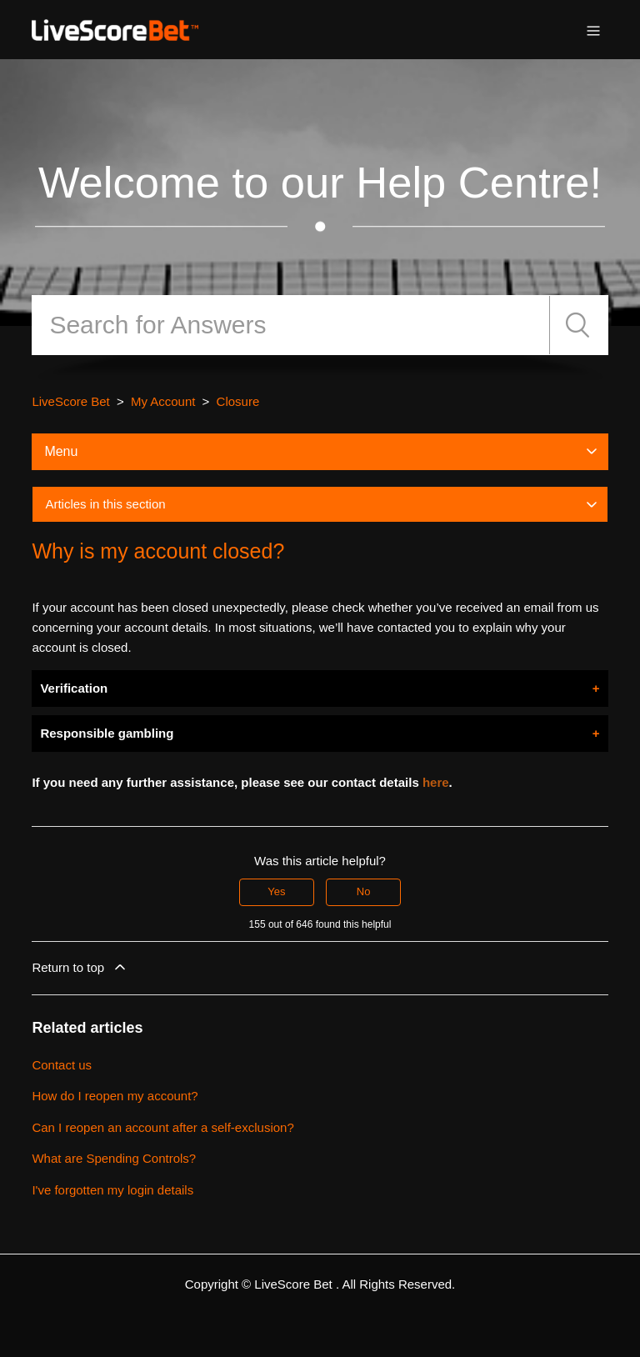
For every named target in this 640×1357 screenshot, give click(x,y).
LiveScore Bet (70, 401)
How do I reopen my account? (115, 1096)
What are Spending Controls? (114, 1158)
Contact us (62, 1065)
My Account (163, 401)
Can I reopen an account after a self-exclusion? (162, 1127)
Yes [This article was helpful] (276, 891)
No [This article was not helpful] (364, 891)
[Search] (290, 325)
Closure (238, 401)
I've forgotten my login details (112, 1190)
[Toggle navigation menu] (593, 30)
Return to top (80, 967)
